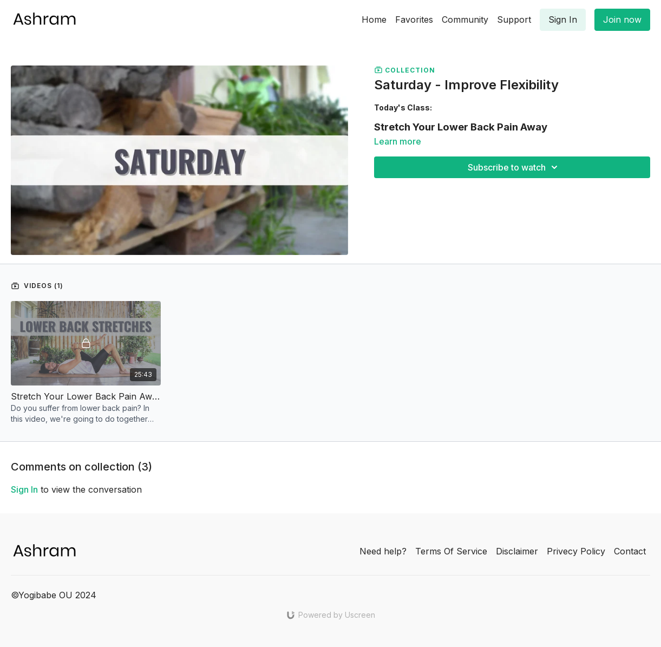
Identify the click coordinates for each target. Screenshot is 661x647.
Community (465, 19)
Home (374, 19)
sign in (24, 489)
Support (514, 19)
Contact (630, 551)
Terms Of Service (451, 551)
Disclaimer (517, 551)
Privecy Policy (576, 551)
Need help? (383, 551)
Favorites (414, 19)
